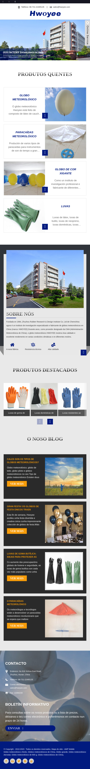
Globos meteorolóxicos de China (41, 752)
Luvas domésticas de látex (37, 413)
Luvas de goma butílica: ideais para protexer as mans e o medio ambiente (22, 605)
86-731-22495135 (25, 679)
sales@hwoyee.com (61, 7)
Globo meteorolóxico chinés (15, 752)
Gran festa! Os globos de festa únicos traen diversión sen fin (23, 558)
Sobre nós (20, 314)
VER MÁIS (17, 532)
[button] (41, 55)
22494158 (18, 693)
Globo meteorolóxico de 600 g (24, 755)
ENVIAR (14, 728)
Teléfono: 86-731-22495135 (32, 7)
